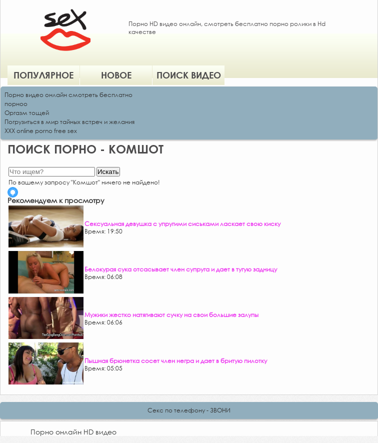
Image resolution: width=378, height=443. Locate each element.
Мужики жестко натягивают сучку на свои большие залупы (171, 314)
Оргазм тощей (26, 112)
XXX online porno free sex (40, 130)
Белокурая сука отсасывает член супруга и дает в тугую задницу (180, 269)
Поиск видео (188, 75)
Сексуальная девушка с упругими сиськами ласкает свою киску (182, 224)
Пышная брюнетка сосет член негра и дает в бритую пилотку (175, 360)
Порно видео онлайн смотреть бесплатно (68, 94)
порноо (16, 104)
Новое (116, 75)
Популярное (44, 75)
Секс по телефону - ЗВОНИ (189, 410)
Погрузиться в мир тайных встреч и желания (69, 122)
